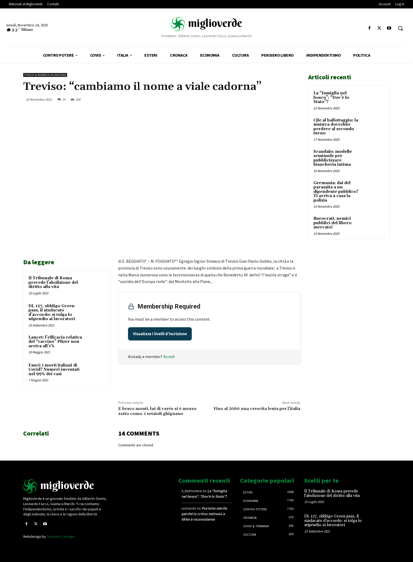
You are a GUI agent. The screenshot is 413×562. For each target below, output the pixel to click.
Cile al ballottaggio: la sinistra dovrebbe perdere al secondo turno (335, 127)
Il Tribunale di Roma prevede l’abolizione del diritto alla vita (53, 282)
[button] (400, 28)
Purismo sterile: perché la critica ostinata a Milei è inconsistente (204, 514)
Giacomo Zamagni (61, 536)
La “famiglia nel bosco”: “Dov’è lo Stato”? (331, 97)
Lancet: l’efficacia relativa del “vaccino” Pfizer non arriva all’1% (55, 342)
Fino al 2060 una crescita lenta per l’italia (257, 408)
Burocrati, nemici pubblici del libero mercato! (332, 223)
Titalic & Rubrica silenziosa (45, 75)
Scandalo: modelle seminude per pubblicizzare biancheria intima (332, 158)
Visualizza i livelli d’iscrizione (160, 333)
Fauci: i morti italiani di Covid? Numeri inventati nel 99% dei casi (54, 370)
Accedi (169, 356)
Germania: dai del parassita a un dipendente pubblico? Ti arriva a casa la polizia (335, 191)
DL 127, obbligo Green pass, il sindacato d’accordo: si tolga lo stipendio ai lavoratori (51, 313)
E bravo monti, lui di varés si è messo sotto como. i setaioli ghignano (157, 411)
